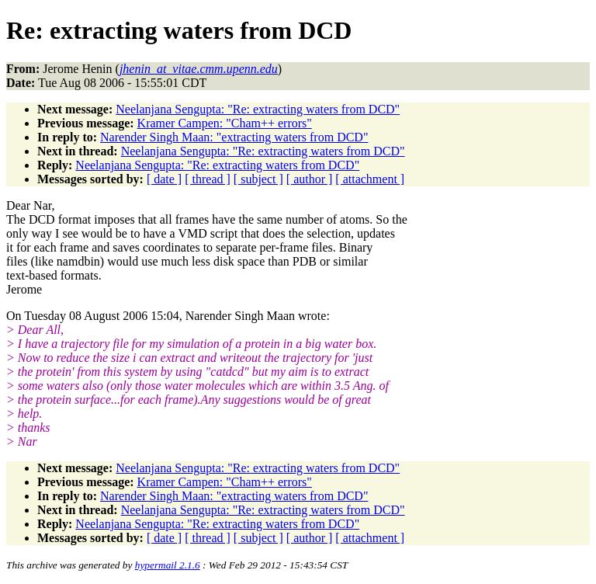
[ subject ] (258, 179)
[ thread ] (207, 179)
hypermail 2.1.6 (167, 565)
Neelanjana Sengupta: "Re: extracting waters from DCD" (258, 109)
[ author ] (309, 179)
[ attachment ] (369, 179)
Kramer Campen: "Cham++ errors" (224, 123)
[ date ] (164, 179)
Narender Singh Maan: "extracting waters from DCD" (234, 137)
